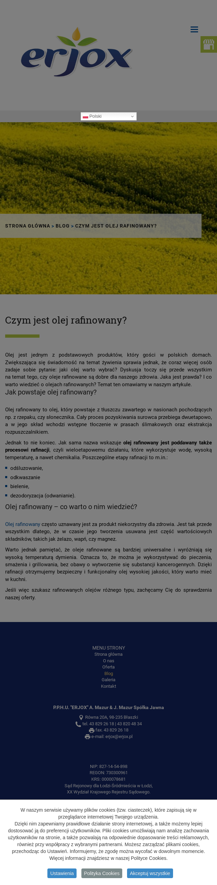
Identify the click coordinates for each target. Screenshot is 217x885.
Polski (92, 116)
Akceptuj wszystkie (150, 874)
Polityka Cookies (102, 874)
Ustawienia (61, 874)
